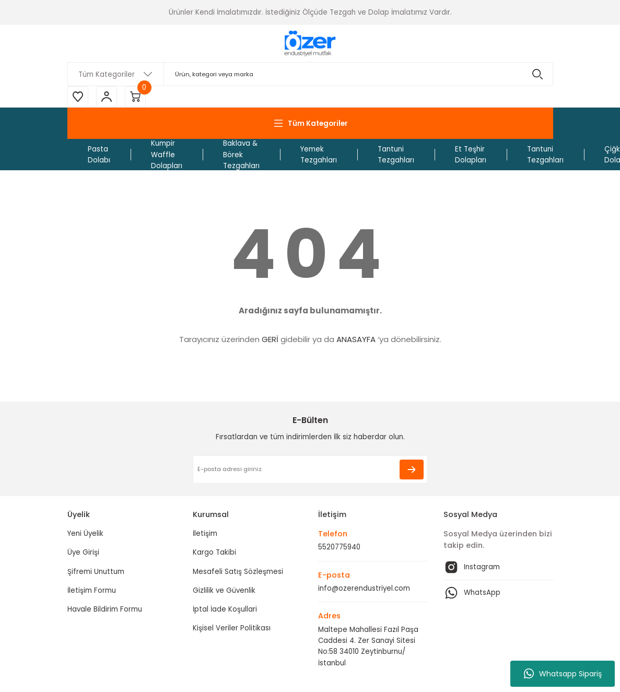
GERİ (270, 339)
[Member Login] (106, 96)
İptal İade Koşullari (225, 609)
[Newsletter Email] (310, 469)
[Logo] (310, 43)
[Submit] (412, 469)
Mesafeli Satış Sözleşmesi (238, 572)
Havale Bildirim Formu (104, 609)
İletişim (205, 533)
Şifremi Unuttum (95, 572)
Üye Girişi (83, 552)
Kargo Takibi (214, 552)
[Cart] (135, 96)
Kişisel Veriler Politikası (232, 628)
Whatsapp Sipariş (563, 673)
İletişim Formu (91, 590)
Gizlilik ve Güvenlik (224, 590)
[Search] (310, 74)
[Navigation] (310, 123)
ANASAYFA (356, 339)
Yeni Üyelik (85, 533)
